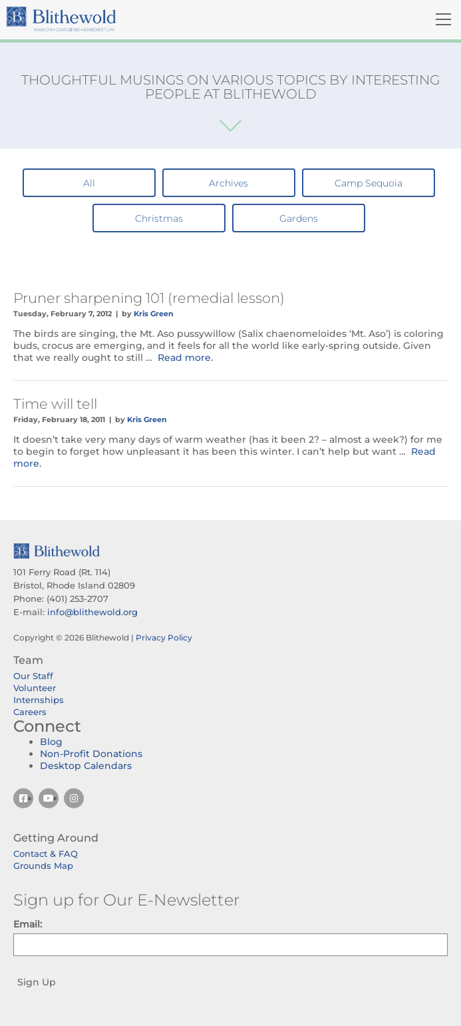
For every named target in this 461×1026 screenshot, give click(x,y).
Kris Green (154, 313)
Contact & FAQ (45, 853)
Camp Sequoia (368, 183)
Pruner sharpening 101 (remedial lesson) (149, 298)
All (89, 183)
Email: (27, 924)
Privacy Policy (164, 637)
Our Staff (33, 675)
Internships (38, 699)
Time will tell (55, 403)
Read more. (185, 358)
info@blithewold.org (92, 612)
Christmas (159, 218)
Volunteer (34, 687)
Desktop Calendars (86, 766)
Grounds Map (43, 865)
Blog (51, 742)
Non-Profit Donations (91, 754)
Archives (228, 183)
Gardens (298, 218)
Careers (30, 711)
